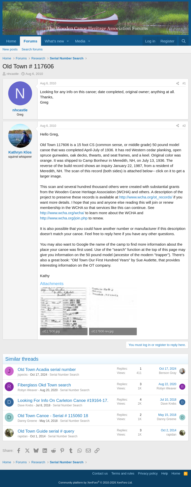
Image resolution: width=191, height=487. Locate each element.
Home (11, 41)
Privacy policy (148, 473)
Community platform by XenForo (95, 482)
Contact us (100, 473)
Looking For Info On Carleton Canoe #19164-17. (63, 400)
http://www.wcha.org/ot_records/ (145, 197)
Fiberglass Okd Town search (44, 385)
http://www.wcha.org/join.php (64, 218)
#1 (184, 83)
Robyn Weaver (27, 390)
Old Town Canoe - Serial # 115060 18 (53, 415)
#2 (184, 126)
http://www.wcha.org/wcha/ (62, 213)
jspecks (23, 374)
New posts (10, 49)
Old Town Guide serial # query (46, 431)
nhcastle (13, 74)
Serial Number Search (64, 374)
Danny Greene (27, 421)
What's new (54, 41)
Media (80, 41)
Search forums (32, 49)
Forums (30, 41)
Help (164, 473)
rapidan (23, 436)
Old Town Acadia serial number (47, 369)
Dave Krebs (25, 405)
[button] (67, 41)
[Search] (184, 41)
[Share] (177, 83)
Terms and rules (122, 473)
